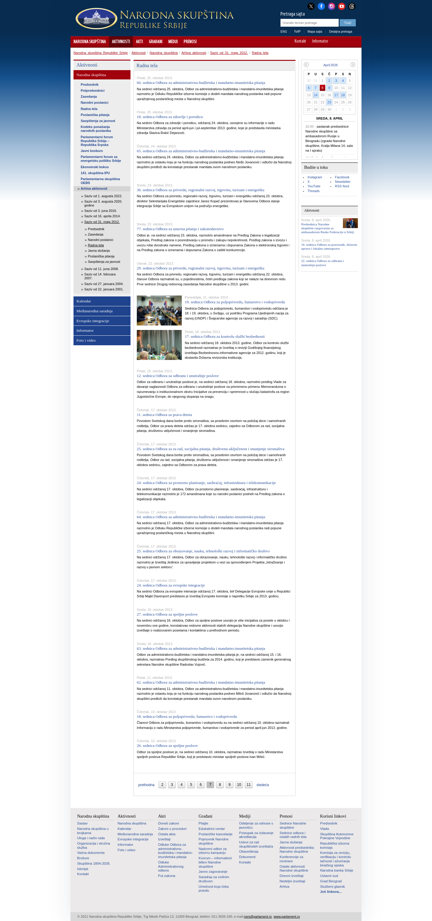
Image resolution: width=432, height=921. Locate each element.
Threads (314, 191)
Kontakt (300, 42)
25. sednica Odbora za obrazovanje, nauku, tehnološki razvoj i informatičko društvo (203, 551)
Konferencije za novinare (291, 859)
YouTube (314, 186)
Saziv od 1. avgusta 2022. (103, 196)
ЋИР (297, 31)
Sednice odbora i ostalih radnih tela (293, 835)
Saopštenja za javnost (98, 121)
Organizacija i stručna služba (93, 845)
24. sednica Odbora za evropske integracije (171, 585)
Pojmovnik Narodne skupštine (214, 841)
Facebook (342, 177)
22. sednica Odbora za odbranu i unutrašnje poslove (322, 262)
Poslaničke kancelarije (215, 834)
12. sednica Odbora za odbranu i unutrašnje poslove (178, 375)
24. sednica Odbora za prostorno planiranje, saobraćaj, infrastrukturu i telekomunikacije (206, 482)
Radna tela (260, 53)
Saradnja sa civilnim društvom (214, 879)
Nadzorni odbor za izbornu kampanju (212, 851)
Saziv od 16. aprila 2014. (102, 216)
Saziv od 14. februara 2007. (100, 276)
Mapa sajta (315, 31)
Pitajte (203, 823)
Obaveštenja (248, 851)
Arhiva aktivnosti (194, 53)
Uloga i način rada (91, 838)
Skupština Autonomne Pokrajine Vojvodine (336, 836)
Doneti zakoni (168, 823)
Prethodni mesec (306, 64)
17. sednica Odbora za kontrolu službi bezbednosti (225, 336)
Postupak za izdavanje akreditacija (256, 835)
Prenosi (190, 42)
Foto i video (86, 340)
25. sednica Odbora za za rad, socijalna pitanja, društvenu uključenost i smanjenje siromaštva (210, 449)
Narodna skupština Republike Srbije (101, 53)
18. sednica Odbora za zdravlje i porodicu (170, 116)
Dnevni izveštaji (291, 876)
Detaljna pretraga (340, 31)
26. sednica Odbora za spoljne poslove (167, 745)
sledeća (262, 785)
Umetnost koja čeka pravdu (214, 889)
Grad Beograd (331, 881)
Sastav (82, 823)
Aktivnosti (121, 42)
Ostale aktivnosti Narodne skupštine (294, 868)
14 (315, 95)
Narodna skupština (90, 42)
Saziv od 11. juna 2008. (101, 269)
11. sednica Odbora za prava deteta (164, 414)
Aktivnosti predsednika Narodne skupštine (297, 850)
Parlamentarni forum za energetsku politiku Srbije (101, 158)
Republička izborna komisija (334, 845)
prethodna (146, 785)
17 (336, 95)
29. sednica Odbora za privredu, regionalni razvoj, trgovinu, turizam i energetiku (200, 268)
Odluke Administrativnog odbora (171, 866)
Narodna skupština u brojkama (93, 831)
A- (337, 42)
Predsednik (89, 84)
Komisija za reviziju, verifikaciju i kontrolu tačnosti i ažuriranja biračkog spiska (335, 859)
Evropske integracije (92, 321)
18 (343, 95)
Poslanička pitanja (95, 115)
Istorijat (82, 869)
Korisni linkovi (333, 816)
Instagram (315, 177)
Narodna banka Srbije (336, 870)
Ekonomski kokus (95, 167)
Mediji (173, 42)
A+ (345, 42)
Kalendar (83, 301)
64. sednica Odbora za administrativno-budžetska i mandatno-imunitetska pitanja (201, 517)
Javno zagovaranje (213, 871)
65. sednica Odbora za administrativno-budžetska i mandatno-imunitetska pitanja (201, 151)
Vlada (324, 828)
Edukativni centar (212, 828)
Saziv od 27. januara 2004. (104, 284)
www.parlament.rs (287, 916)
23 (329, 102)
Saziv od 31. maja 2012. (229, 53)
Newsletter (342, 181)
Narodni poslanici (94, 102)
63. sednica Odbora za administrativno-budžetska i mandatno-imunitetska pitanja (201, 648)
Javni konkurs (92, 151)
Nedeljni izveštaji (292, 881)
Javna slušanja (99, 250)
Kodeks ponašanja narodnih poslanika (96, 128)
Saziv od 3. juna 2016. (100, 210)
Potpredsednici (92, 90)
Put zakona (166, 876)
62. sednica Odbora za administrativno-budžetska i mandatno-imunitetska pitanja (201, 682)
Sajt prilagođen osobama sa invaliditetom (354, 42)
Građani (155, 42)
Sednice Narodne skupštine (293, 825)
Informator (320, 42)
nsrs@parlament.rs (258, 916)
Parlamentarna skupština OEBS (100, 181)
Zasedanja (89, 96)
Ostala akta (167, 834)
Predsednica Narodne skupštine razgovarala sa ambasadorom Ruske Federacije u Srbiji (327, 228)
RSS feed (342, 186)
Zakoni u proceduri (172, 828)
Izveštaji (164, 839)
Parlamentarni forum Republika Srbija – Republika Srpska (97, 141)
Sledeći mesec (353, 64)
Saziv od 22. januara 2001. (104, 289)
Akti (139, 42)
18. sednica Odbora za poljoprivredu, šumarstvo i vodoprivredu (187, 716)
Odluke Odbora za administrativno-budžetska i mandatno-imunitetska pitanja (175, 851)
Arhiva (284, 886)
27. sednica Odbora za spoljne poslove (167, 614)
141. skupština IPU (95, 173)
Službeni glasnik (332, 886)
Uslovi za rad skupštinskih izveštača (256, 844)
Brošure (83, 858)
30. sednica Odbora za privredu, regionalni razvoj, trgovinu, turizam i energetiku (200, 190)
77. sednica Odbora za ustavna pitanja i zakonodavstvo (180, 229)
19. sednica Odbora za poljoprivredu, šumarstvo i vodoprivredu (235, 302)
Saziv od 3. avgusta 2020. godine (103, 203)
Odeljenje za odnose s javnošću (256, 825)
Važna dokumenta (90, 852)
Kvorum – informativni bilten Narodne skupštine (215, 862)
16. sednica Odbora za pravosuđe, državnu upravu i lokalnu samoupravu (329, 246)
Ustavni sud (329, 876)
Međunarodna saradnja (94, 311)
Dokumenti (247, 857)
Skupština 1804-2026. (93, 863)
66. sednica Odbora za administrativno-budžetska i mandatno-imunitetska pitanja (201, 82)
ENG (283, 31)
